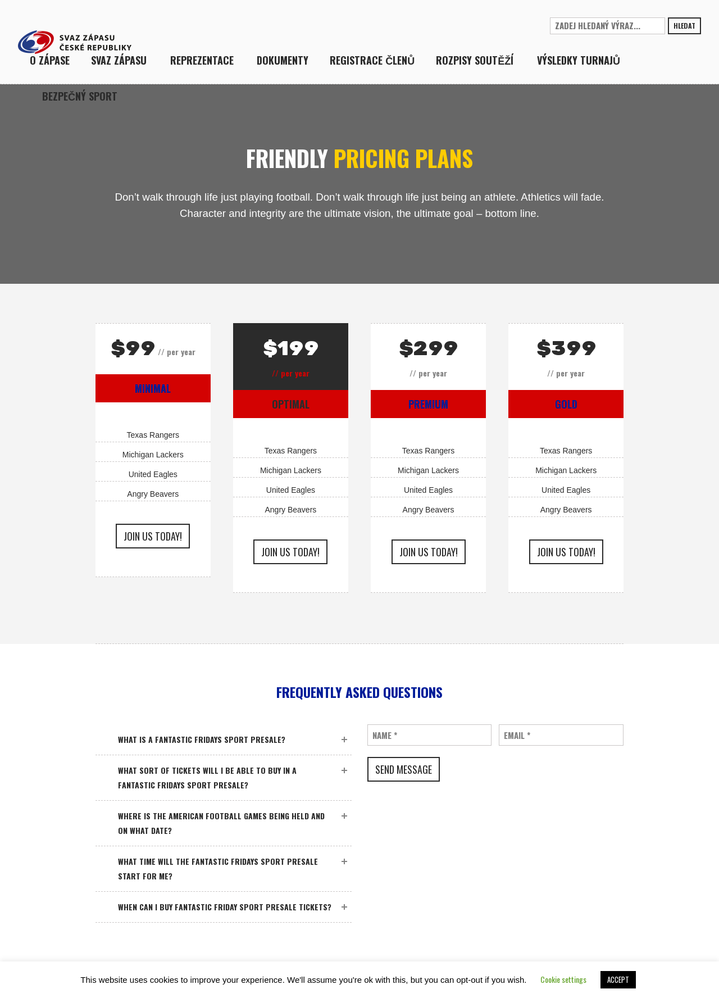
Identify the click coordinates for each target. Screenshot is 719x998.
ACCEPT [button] (618, 979)
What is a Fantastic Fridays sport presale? (201, 739)
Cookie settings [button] (563, 979)
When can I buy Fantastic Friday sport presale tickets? (224, 907)
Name (384, 735)
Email (517, 735)
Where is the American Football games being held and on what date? (221, 823)
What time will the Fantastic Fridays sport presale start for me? (218, 868)
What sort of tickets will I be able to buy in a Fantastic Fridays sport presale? (207, 777)
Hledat (684, 25)
